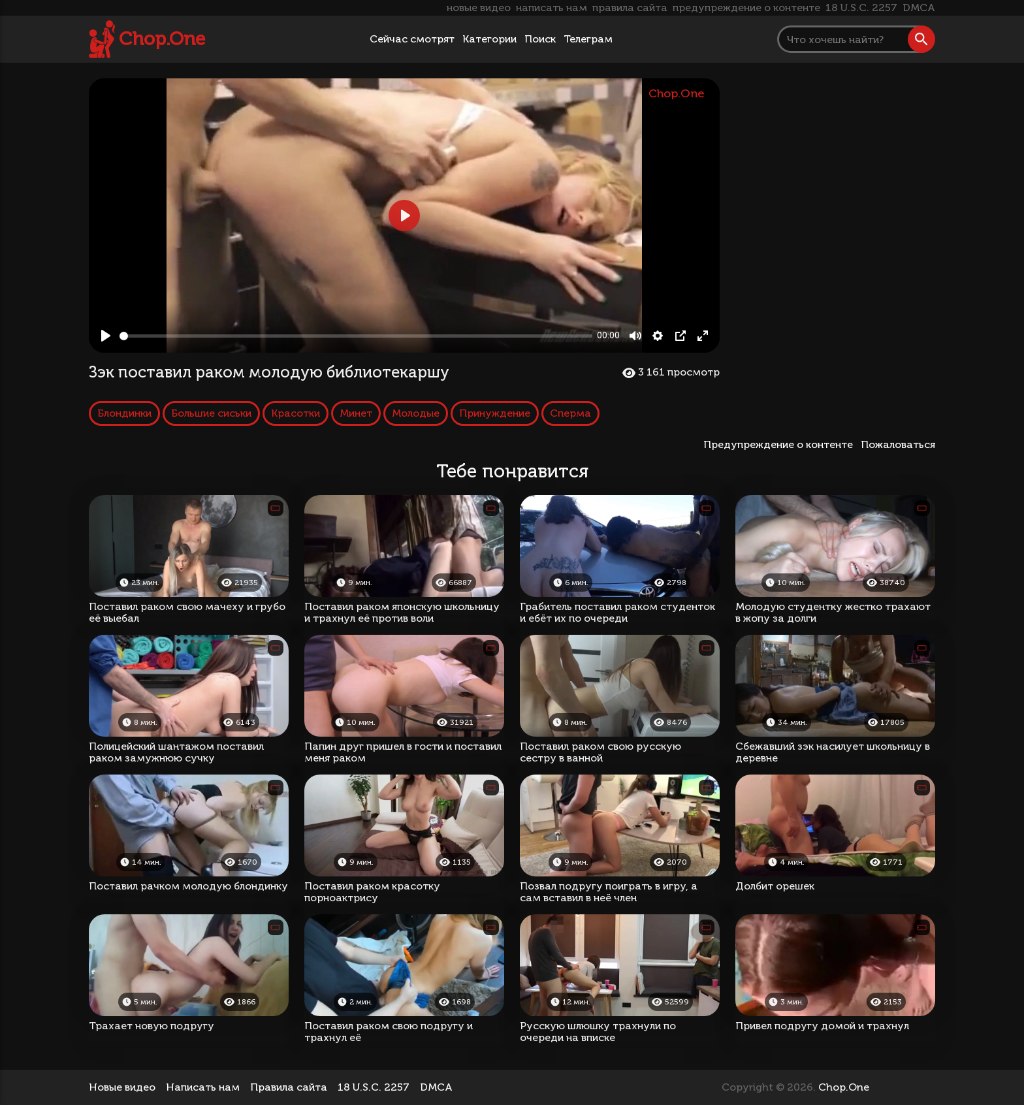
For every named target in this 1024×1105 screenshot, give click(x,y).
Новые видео (122, 1087)
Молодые (416, 413)
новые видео (479, 7)
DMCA (919, 7)
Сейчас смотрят (412, 39)
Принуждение (494, 413)
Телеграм (588, 39)
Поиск (540, 39)
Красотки (295, 413)
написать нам (551, 7)
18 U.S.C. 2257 (861, 7)
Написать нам (203, 1087)
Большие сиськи (211, 413)
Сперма (570, 413)
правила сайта (629, 7)
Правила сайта (288, 1087)
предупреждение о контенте (746, 7)
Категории (489, 39)
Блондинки (124, 413)
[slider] (356, 336)
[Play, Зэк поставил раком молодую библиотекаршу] (105, 335)
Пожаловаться (898, 444)
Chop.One (162, 39)
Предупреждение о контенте (780, 444)
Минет (356, 413)
